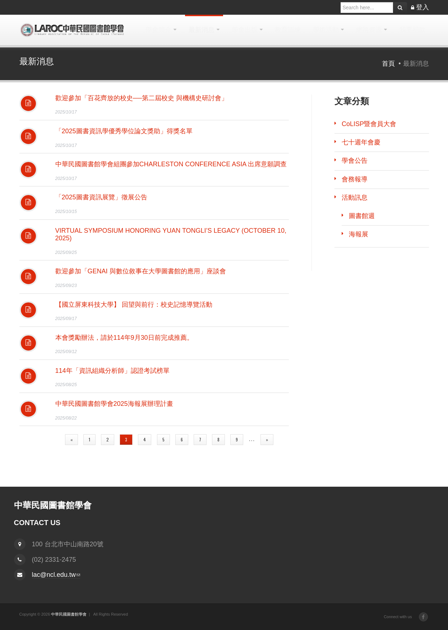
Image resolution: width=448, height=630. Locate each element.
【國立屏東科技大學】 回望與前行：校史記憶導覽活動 (133, 304)
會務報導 (355, 179)
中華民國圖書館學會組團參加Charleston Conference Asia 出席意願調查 (171, 164)
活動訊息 (355, 197)
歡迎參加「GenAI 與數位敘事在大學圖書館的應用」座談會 (140, 271)
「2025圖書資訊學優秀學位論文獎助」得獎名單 (124, 131)
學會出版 (245, 29)
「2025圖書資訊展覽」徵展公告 (101, 197)
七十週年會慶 (361, 142)
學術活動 (326, 29)
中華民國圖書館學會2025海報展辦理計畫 (114, 403)
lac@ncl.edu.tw (56, 575)
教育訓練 (288, 29)
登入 (422, 7)
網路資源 (369, 29)
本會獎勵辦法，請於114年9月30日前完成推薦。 (124, 337)
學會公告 (355, 160)
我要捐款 (412, 29)
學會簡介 (158, 29)
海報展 (358, 234)
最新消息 (201, 29)
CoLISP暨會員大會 (369, 124)
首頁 (388, 63)
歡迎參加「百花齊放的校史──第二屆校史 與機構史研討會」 (141, 98)
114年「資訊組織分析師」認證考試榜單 (112, 370)
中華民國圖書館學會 (69, 614)
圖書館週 (362, 215)
